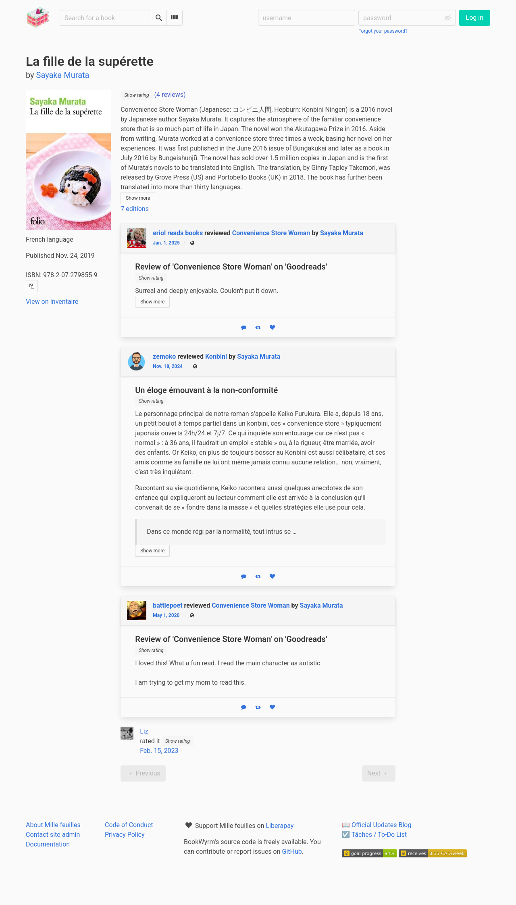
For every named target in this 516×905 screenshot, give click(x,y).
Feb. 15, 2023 (159, 751)
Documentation (48, 844)
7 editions (135, 209)
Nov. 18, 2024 (168, 366)
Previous (143, 773)
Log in (474, 17)
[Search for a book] (105, 18)
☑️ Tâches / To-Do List (374, 834)
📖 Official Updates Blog (376, 825)
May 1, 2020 (166, 615)
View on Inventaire (52, 301)
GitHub (292, 851)
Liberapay (279, 826)
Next (378, 773)
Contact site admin (53, 834)
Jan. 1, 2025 (166, 243)
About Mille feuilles (53, 825)
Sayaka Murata (341, 233)
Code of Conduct (129, 825)
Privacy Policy (125, 834)
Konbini (216, 356)
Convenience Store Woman (271, 233)
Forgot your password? (383, 31)
